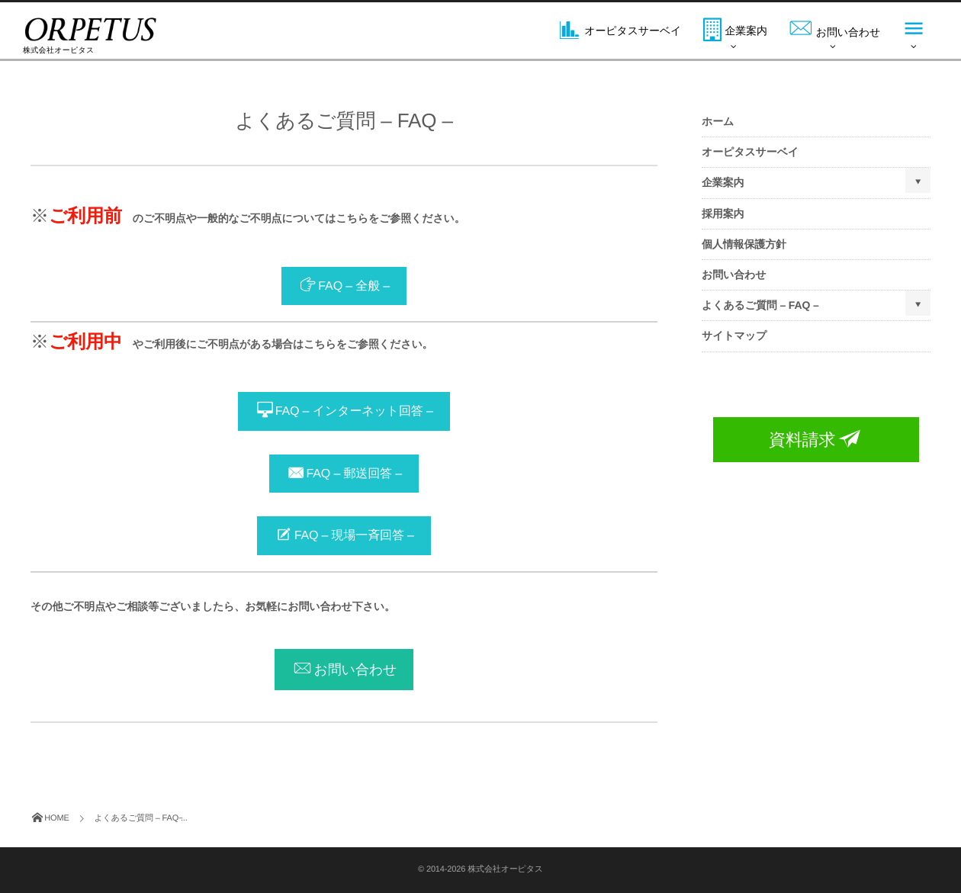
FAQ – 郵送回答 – (354, 473)
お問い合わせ (355, 669)
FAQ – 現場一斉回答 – (354, 536)
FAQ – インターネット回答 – (354, 412)
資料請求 (816, 439)
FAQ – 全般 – (354, 286)
